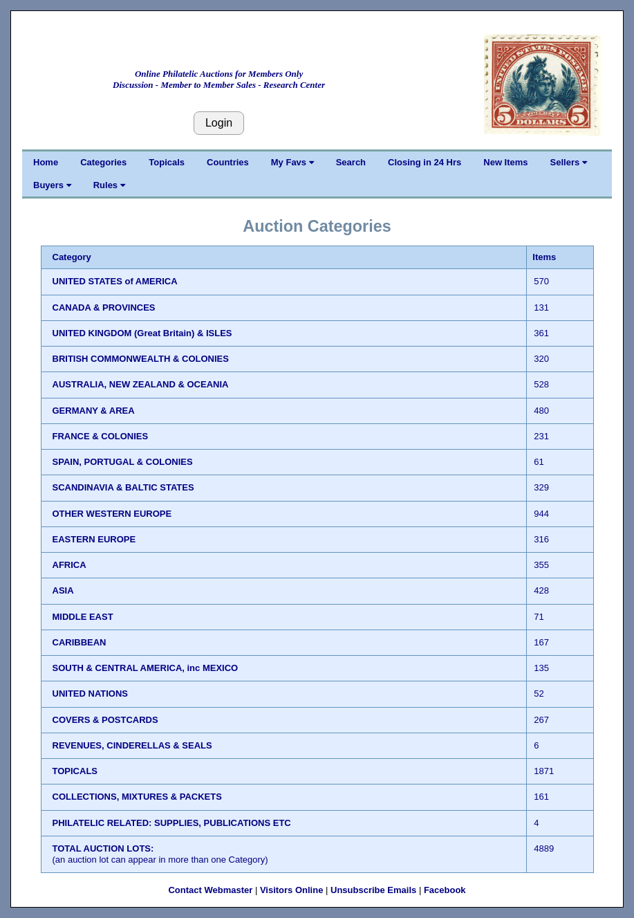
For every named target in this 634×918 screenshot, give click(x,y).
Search (351, 162)
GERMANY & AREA (94, 410)
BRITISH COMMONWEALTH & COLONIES (141, 359)
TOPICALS (75, 771)
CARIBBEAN (79, 642)
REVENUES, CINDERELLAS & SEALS (132, 745)
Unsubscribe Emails (373, 890)
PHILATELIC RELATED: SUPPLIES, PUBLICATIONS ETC (172, 823)
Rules (109, 185)
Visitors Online (292, 890)
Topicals (167, 162)
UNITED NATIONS (91, 693)
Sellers (568, 162)
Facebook (445, 890)
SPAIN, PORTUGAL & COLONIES (123, 462)
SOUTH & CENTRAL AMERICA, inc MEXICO (146, 668)
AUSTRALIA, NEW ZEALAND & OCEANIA (141, 384)
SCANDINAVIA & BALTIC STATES (123, 487)
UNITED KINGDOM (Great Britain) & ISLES (142, 333)
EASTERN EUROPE (94, 539)
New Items (505, 162)
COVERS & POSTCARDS (105, 720)
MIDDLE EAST (83, 617)
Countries (228, 162)
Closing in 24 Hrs (424, 162)
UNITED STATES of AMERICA (115, 281)
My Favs (292, 162)
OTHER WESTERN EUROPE (112, 513)
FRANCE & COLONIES (101, 436)
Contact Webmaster (210, 890)
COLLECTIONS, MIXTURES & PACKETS (137, 796)
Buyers (52, 185)
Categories (103, 162)
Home (45, 162)
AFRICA (69, 565)
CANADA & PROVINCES (104, 307)
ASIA (63, 590)
